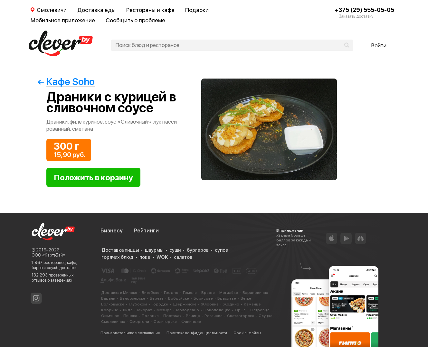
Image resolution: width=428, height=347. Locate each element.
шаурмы (154, 250)
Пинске (130, 316)
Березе (157, 298)
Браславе (226, 298)
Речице (193, 316)
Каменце (252, 304)
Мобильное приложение (63, 20)
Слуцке (265, 316)
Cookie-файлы (247, 333)
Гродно (171, 292)
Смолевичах (113, 321)
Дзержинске (184, 304)
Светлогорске (240, 316)
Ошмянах (110, 316)
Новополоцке (217, 310)
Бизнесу (111, 230)
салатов (183, 257)
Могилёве (228, 292)
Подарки (197, 9)
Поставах (172, 316)
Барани (108, 298)
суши (175, 250)
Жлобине (210, 304)
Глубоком (138, 304)
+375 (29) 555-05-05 (364, 9)
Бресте (208, 292)
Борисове (203, 298)
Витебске (150, 292)
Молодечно (187, 310)
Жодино (231, 304)
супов (221, 250)
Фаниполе (191, 321)
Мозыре (164, 310)
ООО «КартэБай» (48, 255)
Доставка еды (96, 9)
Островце (260, 310)
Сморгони (139, 321)
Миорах (144, 310)
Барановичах (255, 292)
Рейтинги (146, 230)
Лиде (128, 310)
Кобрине (109, 310)
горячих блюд (117, 257)
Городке (160, 304)
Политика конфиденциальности (196, 333)
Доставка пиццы (120, 250)
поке (144, 257)
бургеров (198, 250)
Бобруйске (178, 298)
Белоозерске (132, 298)
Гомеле (190, 292)
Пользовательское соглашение (130, 333)
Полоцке (150, 316)
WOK (162, 257)
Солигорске (165, 321)
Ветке (246, 298)
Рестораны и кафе (150, 9)
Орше (240, 310)
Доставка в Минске (119, 292)
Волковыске (112, 304)
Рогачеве (213, 316)
